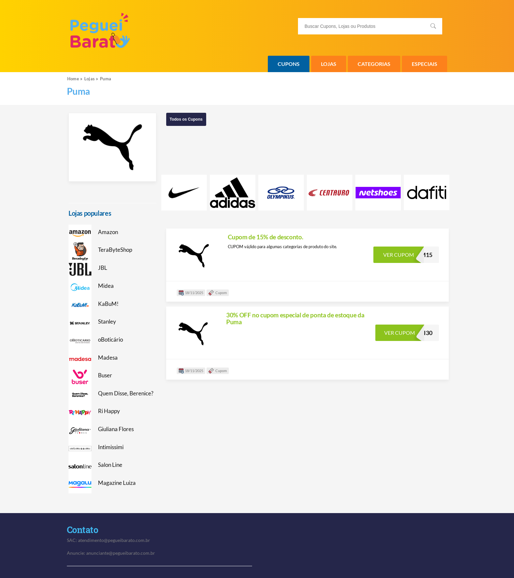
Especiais (424, 64)
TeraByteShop (115, 250)
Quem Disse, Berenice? (125, 393)
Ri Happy (109, 411)
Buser (105, 375)
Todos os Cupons (186, 119)
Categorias (374, 64)
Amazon (108, 232)
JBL (102, 268)
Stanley (107, 321)
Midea (106, 286)
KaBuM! (108, 304)
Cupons (289, 64)
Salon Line (110, 465)
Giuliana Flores (116, 429)
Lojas (328, 64)
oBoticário (110, 339)
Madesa (108, 357)
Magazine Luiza (117, 483)
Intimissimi (111, 447)
